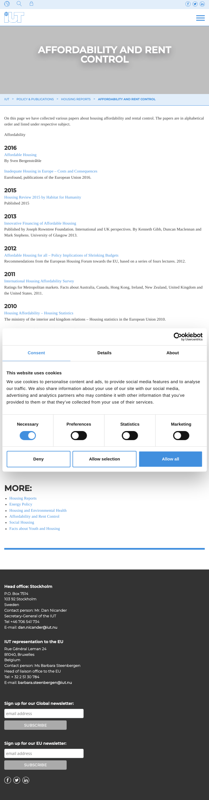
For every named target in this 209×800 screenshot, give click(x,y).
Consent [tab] (36, 353)
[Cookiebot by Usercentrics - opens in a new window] (177, 336)
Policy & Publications (35, 99)
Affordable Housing (20, 155)
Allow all (170, 458)
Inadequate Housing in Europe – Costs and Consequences (50, 171)
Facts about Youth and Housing (34, 529)
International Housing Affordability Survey (39, 281)
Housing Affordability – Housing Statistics (38, 313)
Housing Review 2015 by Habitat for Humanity (42, 197)
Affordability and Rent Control (34, 517)
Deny (38, 458)
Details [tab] (105, 353)
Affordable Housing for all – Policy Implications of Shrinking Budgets (61, 255)
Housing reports (75, 99)
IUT (6, 99)
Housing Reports (23, 498)
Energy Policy (20, 504)
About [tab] (172, 353)
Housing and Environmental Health (38, 511)
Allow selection (104, 458)
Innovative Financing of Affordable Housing (40, 223)
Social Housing (21, 522)
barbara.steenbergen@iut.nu (45, 682)
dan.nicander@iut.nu (37, 627)
